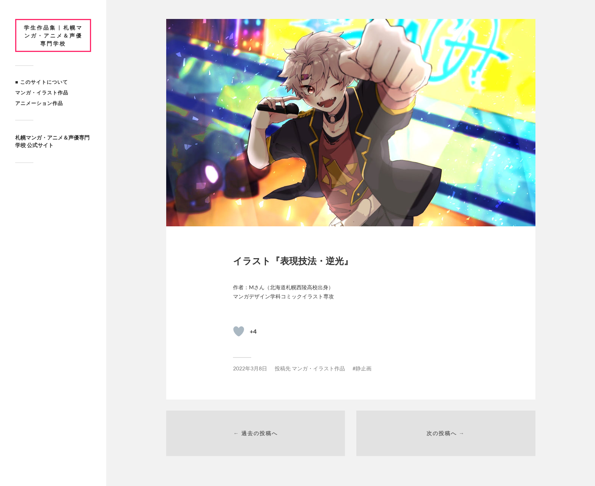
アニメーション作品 (39, 103)
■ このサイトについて (41, 82)
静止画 (363, 368)
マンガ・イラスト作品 (41, 92)
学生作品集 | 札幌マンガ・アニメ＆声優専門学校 (53, 35)
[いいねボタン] (238, 331)
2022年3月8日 (250, 368)
